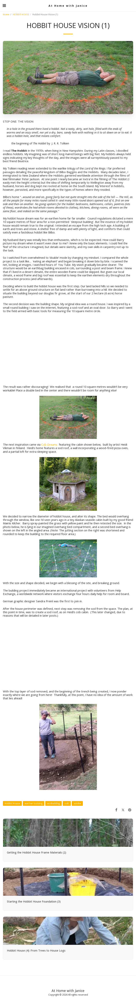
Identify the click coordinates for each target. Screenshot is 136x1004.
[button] (4, 5)
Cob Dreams (49, 444)
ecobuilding (53, 803)
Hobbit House (12, 803)
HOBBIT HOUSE (21, 14)
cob (67, 803)
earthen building (33, 803)
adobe (77, 803)
